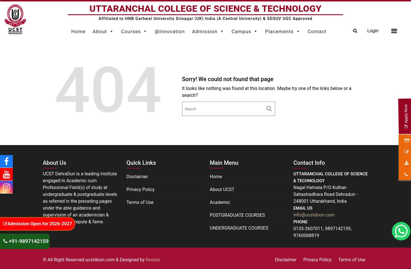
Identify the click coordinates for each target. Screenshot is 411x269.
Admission (208, 30)
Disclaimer (137, 176)
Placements (283, 30)
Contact (317, 31)
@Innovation (170, 31)
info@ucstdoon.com (314, 215)
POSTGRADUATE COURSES (237, 215)
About (103, 30)
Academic (220, 202)
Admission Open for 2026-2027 (37, 223)
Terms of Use (140, 202)
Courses (134, 30)
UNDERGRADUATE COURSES (239, 228)
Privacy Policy (140, 189)
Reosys (153, 259)
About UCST (222, 189)
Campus (244, 30)
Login (372, 30)
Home (78, 31)
